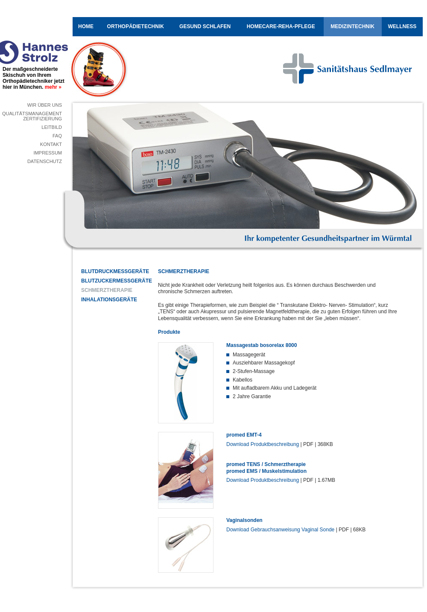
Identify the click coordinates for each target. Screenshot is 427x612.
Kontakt (51, 144)
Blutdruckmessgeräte (113, 271)
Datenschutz (44, 161)
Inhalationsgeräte (109, 300)
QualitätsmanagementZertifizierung (32, 116)
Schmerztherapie (106, 290)
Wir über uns (44, 105)
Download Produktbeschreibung (262, 444)
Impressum (47, 152)
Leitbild (51, 127)
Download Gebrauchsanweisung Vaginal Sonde (280, 530)
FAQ (57, 135)
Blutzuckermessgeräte (113, 281)
